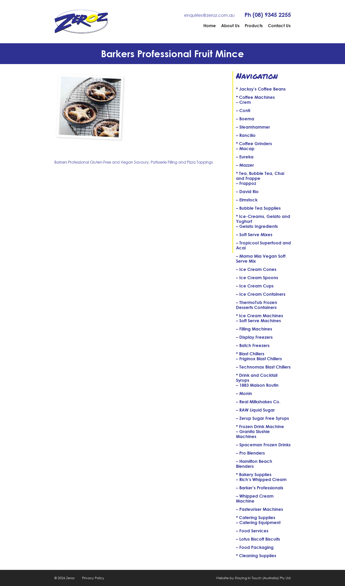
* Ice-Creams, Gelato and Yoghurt (263, 219)
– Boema (245, 118)
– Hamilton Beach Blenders (254, 464)
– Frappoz (246, 183)
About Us (230, 25)
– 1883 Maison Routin (257, 385)
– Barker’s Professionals (259, 487)
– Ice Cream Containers (260, 294)
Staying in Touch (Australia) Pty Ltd (263, 578)
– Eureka (244, 156)
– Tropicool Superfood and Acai (263, 245)
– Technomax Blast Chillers (263, 366)
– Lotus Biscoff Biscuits (258, 539)
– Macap (245, 148)
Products (254, 25)
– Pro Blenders (250, 453)
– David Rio (247, 191)
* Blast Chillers (250, 353)
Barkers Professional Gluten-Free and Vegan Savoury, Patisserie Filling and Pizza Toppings (133, 162)
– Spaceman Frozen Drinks (263, 444)
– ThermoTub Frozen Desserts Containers (256, 305)
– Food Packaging (255, 547)
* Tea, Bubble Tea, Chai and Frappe (260, 176)
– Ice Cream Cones (256, 269)
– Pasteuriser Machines (259, 509)
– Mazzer (245, 165)
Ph (268, 14)
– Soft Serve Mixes (254, 234)
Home (209, 25)
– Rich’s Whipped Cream (261, 479)
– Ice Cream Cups (255, 285)
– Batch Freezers (253, 345)
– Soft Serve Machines (258, 320)
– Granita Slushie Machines (253, 434)
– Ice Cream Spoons (257, 277)
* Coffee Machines (255, 97)
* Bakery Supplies (253, 474)
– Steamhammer (253, 127)
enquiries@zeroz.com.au (209, 15)
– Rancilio (246, 135)
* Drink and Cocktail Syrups (256, 378)
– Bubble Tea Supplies (258, 208)
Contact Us (279, 25)
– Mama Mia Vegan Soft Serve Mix (260, 258)
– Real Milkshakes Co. (258, 401)
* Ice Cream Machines (259, 315)
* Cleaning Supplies (256, 555)
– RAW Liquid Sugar (255, 409)
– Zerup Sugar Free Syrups (262, 418)
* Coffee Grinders (254, 143)
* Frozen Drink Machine (260, 426)
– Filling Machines (254, 328)
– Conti (243, 110)
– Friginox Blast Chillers (259, 358)
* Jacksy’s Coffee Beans (261, 88)
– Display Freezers (254, 337)
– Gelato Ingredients (257, 226)
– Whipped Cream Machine (255, 498)
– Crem (243, 102)
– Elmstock (247, 199)
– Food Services (252, 530)
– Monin (244, 393)
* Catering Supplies (255, 517)
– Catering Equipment (258, 522)
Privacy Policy (93, 578)
